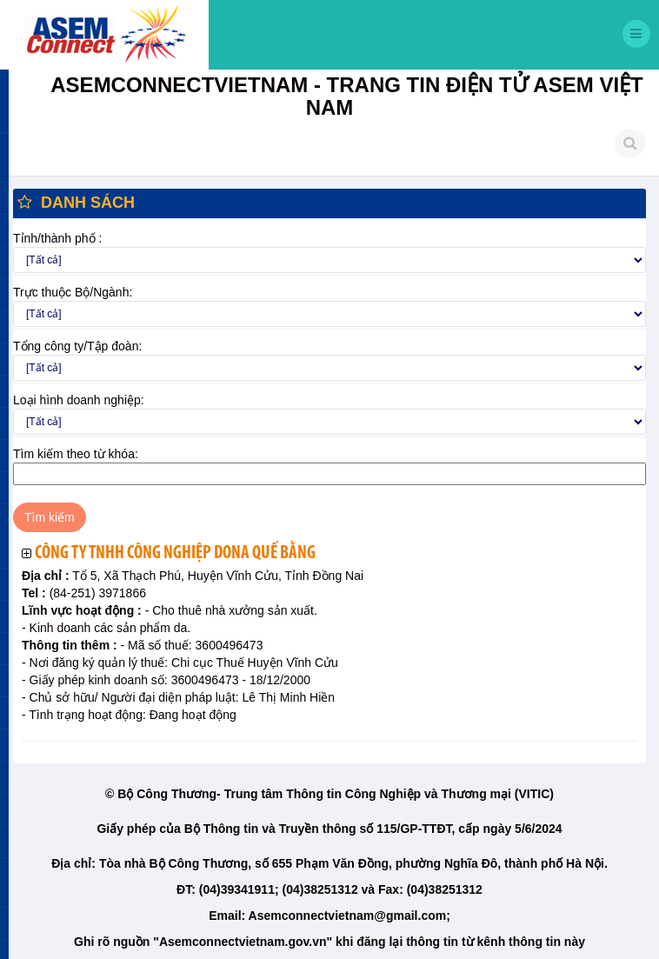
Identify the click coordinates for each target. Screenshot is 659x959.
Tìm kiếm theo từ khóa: (75, 454)
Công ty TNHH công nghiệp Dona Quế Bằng (175, 553)
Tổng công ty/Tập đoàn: (77, 346)
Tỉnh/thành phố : (57, 238)
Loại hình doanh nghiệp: (78, 400)
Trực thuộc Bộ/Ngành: (72, 292)
